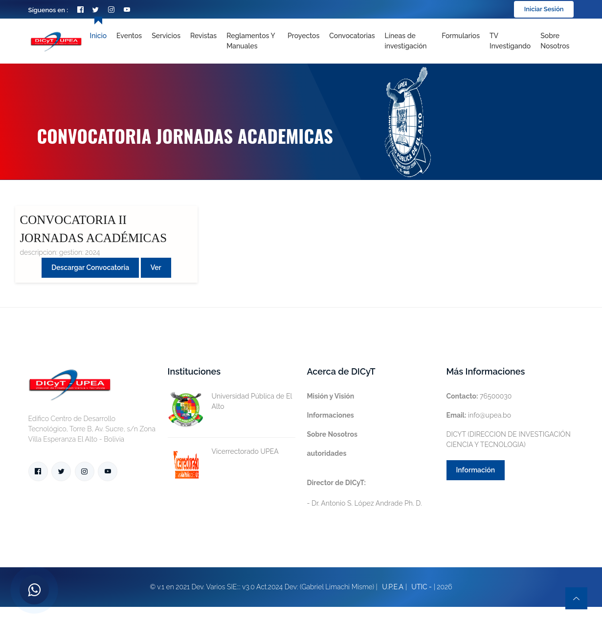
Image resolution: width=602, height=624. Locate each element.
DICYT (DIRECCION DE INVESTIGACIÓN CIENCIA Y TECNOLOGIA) (508, 439)
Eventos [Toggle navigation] (129, 36)
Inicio (98, 36)
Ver (156, 267)
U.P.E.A (392, 587)
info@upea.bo (479, 415)
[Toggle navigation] (408, 41)
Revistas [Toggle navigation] (203, 36)
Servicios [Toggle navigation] (166, 36)
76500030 (479, 396)
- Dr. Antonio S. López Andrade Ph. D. (364, 493)
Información (475, 470)
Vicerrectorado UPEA (223, 451)
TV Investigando (510, 41)
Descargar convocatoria (90, 267)
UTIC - (421, 587)
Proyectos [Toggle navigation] (303, 36)
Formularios (461, 36)
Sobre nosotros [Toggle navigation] (554, 41)
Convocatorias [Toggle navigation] (352, 36)
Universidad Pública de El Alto (230, 401)
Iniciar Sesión (544, 9)
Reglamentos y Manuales (250, 41)
